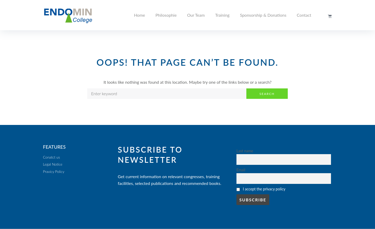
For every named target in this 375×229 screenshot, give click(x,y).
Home (139, 15)
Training (222, 15)
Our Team (196, 15)
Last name (244, 151)
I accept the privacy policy (264, 189)
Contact (304, 15)
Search (266, 94)
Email (240, 170)
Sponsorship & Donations (263, 15)
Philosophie (166, 15)
